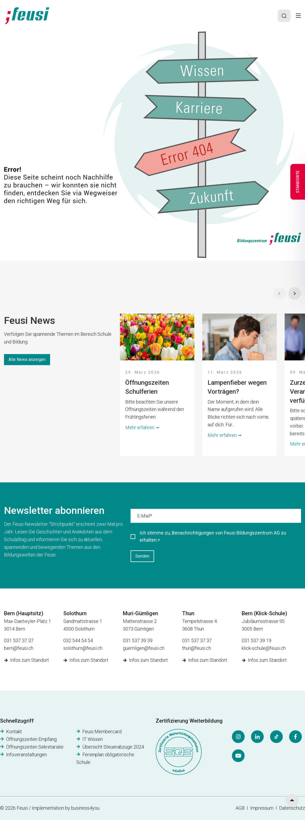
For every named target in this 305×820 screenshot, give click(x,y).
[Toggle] (298, 15)
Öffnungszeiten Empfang (31, 739)
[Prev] (279, 293)
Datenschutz (292, 808)
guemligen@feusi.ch (143, 648)
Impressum (263, 808)
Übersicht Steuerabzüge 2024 (113, 747)
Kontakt (14, 731)
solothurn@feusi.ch (82, 648)
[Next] (294, 293)
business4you (85, 808)
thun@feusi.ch (196, 648)
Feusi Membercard (102, 731)
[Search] (284, 16)
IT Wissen (92, 739)
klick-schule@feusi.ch (264, 648)
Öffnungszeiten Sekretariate (35, 747)
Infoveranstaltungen (26, 754)
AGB (240, 808)
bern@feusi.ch (18, 648)
